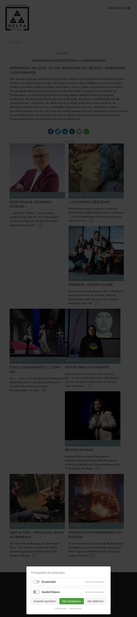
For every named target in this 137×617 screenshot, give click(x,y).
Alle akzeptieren (71, 601)
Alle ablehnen (95, 601)
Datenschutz (75, 608)
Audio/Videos (51, 592)
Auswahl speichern (45, 601)
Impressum (61, 608)
